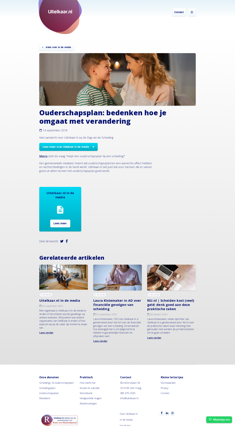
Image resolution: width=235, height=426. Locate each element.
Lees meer (60, 223)
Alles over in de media (58, 47)
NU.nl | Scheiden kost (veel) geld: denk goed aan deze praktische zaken (170, 304)
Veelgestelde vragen (91, 398)
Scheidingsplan (47, 388)
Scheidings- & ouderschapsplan (56, 382)
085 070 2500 (127, 393)
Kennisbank (86, 393)
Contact (179, 12)
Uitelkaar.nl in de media (59, 300)
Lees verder (46, 332)
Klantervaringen (88, 403)
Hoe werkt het (88, 382)
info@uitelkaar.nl (129, 398)
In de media (46, 294)
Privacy (164, 388)
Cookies (165, 393)
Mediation (44, 398)
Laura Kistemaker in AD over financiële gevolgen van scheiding (117, 304)
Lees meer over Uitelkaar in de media (66, 146)
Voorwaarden (168, 382)
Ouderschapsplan (49, 393)
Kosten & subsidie (90, 388)
